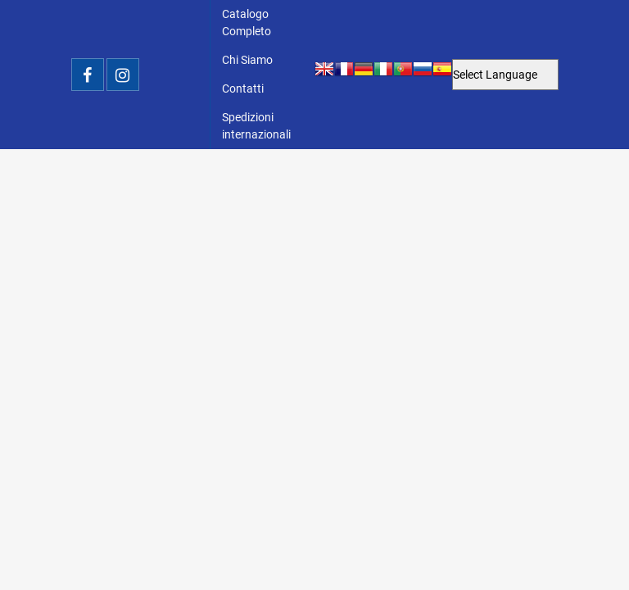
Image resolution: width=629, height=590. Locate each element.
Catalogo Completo (246, 22)
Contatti (243, 88)
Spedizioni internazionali (256, 126)
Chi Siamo (247, 59)
